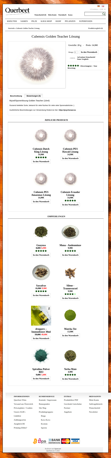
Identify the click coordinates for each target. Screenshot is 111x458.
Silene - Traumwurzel (70, 287)
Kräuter (12, 21)
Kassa (70, 15)
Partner (67, 409)
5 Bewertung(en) (83, 65)
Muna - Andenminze (70, 244)
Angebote (68, 413)
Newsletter (93, 413)
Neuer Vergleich (80, 59)
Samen (24, 21)
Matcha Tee (70, 329)
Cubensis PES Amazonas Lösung (41, 192)
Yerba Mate (70, 370)
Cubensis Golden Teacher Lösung (28, 28)
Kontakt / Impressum (47, 401)
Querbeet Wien (20, 401)
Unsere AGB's (19, 413)
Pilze (34, 21)
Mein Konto (52, 15)
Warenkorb (62, 15)
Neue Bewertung (97, 65)
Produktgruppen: (46, 413)
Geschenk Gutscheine (73, 405)
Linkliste (17, 417)
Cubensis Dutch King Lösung (41, 148)
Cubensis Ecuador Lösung (70, 192)
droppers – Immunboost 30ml (41, 331)
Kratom (44, 425)
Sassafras (41, 285)
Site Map (42, 409)
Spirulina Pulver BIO (41, 371)
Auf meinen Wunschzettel (84, 57)
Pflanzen (70, 21)
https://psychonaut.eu (67, 108)
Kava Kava (45, 421)
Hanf (58, 21)
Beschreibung (16, 93)
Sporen (44, 429)
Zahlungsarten (20, 421)
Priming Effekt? (20, 429)
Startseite (11, 28)
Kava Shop (46, 21)
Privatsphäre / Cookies (23, 409)
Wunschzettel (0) (40, 15)
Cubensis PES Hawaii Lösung (70, 148)
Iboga (43, 417)
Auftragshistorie (95, 405)
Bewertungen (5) (34, 93)
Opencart (57, 450)
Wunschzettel (94, 409)
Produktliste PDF (71, 401)
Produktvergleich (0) (95, 28)
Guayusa (41, 244)
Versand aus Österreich (23, 405)
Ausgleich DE (19, 425)
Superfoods (85, 21)
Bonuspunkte (44, 405)
